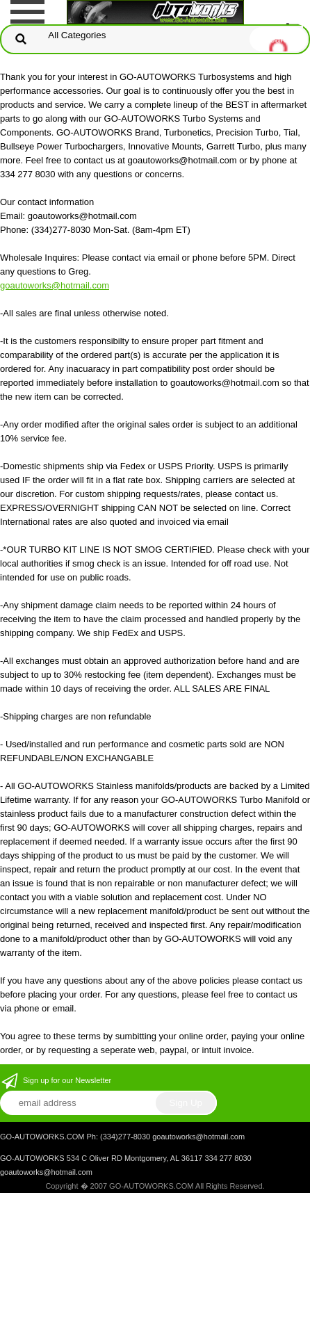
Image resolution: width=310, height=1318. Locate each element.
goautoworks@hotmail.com (54, 285)
